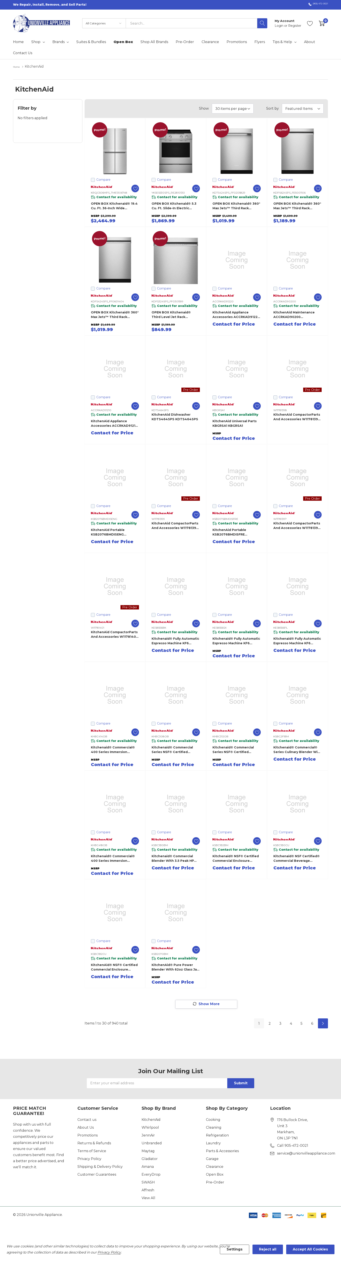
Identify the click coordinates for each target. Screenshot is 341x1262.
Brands (58, 42)
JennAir (148, 1136)
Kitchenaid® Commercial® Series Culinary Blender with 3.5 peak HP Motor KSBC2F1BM (297, 749)
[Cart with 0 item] (322, 23)
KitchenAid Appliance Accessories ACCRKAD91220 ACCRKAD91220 (236, 314)
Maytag (148, 1152)
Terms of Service (91, 1152)
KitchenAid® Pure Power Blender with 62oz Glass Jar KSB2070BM (175, 966)
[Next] (323, 1024)
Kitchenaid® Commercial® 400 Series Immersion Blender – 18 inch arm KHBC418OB (113, 858)
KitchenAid (151, 1120)
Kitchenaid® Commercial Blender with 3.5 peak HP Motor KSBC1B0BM (173, 858)
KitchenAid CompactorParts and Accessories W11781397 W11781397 (296, 525)
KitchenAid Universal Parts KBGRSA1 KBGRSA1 (234, 423)
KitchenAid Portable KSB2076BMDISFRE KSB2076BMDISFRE (229, 531)
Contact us (86, 1120)
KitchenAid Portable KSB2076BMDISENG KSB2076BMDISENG (108, 531)
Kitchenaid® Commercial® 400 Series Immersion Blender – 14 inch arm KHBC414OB (113, 749)
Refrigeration (217, 1136)
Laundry (213, 1144)
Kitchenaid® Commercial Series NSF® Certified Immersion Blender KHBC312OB (233, 749)
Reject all (267, 1249)
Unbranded (152, 1144)
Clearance (214, 1167)
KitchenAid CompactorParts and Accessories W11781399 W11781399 (175, 525)
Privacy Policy (89, 1160)
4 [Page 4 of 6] (291, 1024)
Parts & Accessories (222, 1152)
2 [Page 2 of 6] (270, 1024)
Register (294, 26)
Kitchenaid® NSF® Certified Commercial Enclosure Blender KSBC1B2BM (235, 858)
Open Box (215, 1175)
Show (204, 108)
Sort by (272, 108)
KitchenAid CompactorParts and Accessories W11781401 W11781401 (114, 634)
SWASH (148, 1183)
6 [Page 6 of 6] (312, 1024)
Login (279, 26)
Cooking (213, 1120)
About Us (85, 1128)
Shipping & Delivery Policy (100, 1167)
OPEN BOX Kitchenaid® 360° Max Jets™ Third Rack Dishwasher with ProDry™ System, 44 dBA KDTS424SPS (236, 205)
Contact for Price (233, 323)
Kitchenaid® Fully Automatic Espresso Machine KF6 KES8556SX (236, 640)
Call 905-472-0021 (292, 1146)
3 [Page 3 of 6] (280, 1024)
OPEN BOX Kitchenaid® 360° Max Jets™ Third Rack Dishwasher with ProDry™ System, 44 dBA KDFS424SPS (115, 314)
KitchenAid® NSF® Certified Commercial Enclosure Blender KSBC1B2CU (114, 966)
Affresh (148, 1191)
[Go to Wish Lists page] (310, 23)
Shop (35, 42)
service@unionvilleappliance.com (306, 1154)
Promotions (87, 1136)
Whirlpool (150, 1128)
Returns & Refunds (94, 1144)
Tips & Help (282, 42)
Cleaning (213, 1128)
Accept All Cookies (310, 1249)
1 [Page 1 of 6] (259, 1024)
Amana (148, 1167)
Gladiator (150, 1160)
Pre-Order (215, 1183)
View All (148, 1199)
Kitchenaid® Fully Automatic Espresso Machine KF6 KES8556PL (297, 640)
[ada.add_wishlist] (131, 188)
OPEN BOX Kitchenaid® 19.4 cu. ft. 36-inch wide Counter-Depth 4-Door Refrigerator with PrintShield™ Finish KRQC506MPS (114, 205)
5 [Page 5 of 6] (302, 1024)
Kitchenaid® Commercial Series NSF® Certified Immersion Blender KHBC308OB (172, 749)
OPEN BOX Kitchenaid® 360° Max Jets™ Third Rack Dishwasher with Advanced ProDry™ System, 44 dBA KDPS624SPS (297, 205)
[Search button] (262, 23)
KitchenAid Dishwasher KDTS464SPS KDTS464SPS (175, 416)
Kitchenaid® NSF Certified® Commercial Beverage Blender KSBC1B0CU (296, 858)
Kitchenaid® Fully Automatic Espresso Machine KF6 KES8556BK (175, 640)
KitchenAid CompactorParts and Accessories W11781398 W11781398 (296, 416)
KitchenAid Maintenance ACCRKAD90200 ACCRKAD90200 (294, 314)
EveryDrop (151, 1175)
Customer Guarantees (96, 1175)
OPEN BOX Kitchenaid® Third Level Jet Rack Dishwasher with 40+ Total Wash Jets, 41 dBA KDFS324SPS (174, 314)
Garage (212, 1160)
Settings (234, 1249)
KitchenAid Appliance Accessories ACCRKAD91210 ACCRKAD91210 (114, 423)
